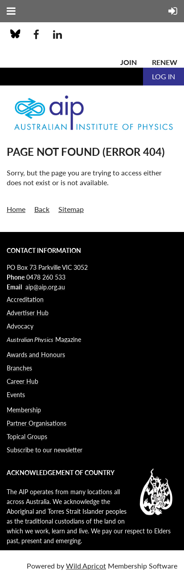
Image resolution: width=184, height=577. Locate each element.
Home (16, 209)
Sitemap (71, 209)
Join (128, 62)
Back (41, 209)
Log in (163, 76)
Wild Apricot (86, 565)
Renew (164, 62)
